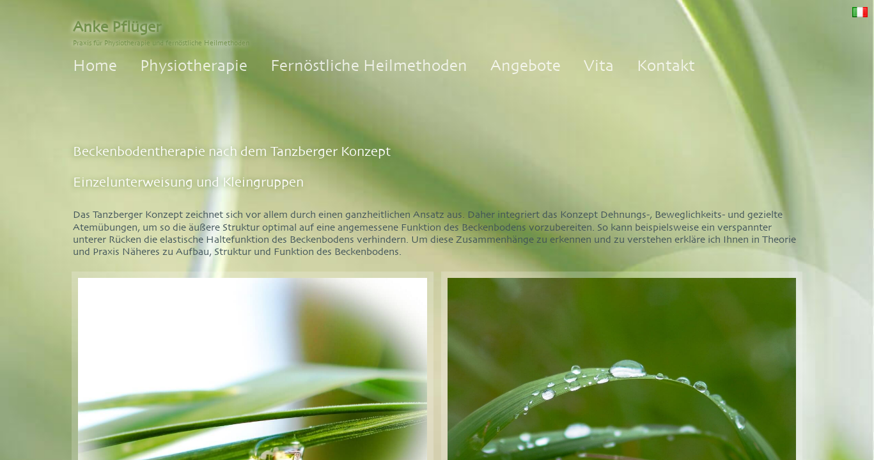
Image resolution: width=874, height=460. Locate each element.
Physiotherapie (193, 65)
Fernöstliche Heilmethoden (368, 65)
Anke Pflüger (117, 27)
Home (95, 65)
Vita (599, 65)
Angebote (525, 65)
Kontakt (666, 65)
